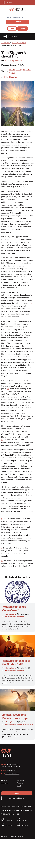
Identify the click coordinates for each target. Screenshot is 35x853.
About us (4, 780)
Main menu (10, 36)
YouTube (9, 825)
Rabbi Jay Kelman (13, 60)
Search (18, 22)
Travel (19, 786)
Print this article (9, 77)
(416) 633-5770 (10, 770)
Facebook (9, 820)
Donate (22, 29)
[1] (31, 303)
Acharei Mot (29, 724)
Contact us (4, 783)
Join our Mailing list (16, 798)
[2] (8, 389)
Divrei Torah (20, 780)
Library (6, 3)
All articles (5, 43)
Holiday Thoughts (19, 43)
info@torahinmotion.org (12, 774)
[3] (2, 440)
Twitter (24, 820)
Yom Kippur (20, 617)
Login (12, 29)
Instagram (25, 825)
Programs (20, 783)
